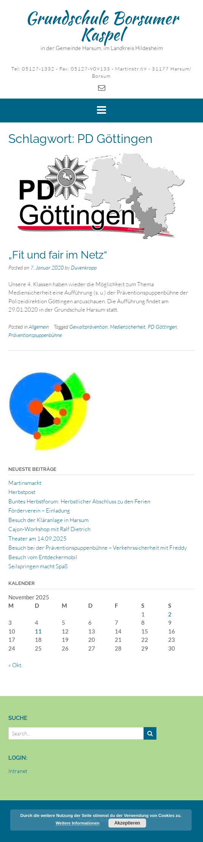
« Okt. (15, 665)
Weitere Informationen (78, 823)
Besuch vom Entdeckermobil (42, 557)
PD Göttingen (162, 326)
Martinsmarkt (24, 482)
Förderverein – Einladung (39, 510)
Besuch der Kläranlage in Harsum (48, 520)
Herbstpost (21, 491)
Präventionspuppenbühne (35, 335)
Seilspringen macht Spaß (38, 566)
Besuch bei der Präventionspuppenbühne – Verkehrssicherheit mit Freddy (97, 547)
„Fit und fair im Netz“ (57, 255)
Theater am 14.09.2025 (37, 538)
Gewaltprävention (88, 326)
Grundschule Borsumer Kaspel (101, 26)
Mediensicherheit (127, 326)
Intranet (17, 771)
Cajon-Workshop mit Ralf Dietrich (49, 529)
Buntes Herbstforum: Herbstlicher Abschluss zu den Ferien (79, 501)
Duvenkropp (84, 267)
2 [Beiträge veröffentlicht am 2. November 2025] (170, 614)
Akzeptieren (127, 823)
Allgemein (39, 326)
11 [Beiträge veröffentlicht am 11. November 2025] (38, 631)
